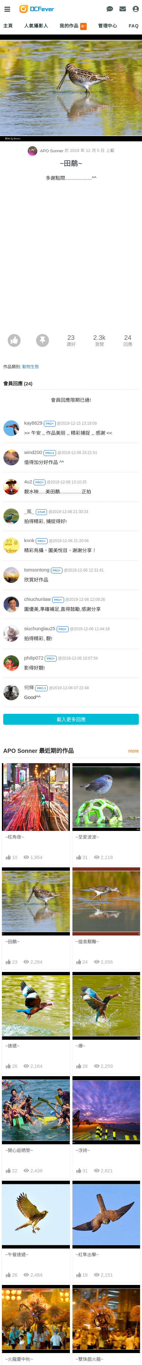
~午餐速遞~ (16, 1254)
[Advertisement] (71, 259)
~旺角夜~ (14, 837)
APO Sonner (46, 150)
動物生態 (30, 366)
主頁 (8, 25)
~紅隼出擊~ (87, 1254)
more (133, 750)
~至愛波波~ (87, 837)
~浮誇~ (83, 1150)
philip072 (33, 658)
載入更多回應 (71, 719)
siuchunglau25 (39, 628)
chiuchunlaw (37, 599)
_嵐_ (29, 511)
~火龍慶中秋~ (19, 1296)
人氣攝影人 (36, 25)
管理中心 (107, 25)
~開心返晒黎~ (19, 1150)
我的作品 (73, 26)
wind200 (33, 452)
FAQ (134, 25)
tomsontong (36, 569)
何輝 (29, 687)
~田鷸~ (12, 941)
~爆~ (80, 1045)
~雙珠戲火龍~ (89, 1296)
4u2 (28, 481)
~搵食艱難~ (87, 941)
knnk (29, 540)
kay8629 (33, 423)
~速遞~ (12, 1045)
